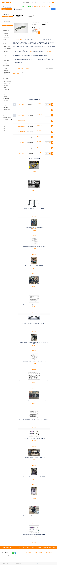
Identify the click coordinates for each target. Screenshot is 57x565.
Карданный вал (6, 30)
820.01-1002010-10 (21, 126)
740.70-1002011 (21, 148)
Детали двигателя (7, 18)
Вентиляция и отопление (6, 70)
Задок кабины (6, 63)
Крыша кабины (6, 65)
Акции (24, 2)
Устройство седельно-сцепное (7, 37)
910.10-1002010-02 (21, 115)
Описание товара (18, 39)
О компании (31, 2)
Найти (53, 9)
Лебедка (5, 55)
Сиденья (5, 68)
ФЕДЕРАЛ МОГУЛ (6, 98)
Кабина (5, 57)
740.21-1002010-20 (21, 131)
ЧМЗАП (5, 132)
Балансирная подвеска (6, 41)
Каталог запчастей (19, 2)
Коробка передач (6, 27)
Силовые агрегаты (6, 89)
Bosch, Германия (48, 552)
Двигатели (27, 555)
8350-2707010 (34, 477)
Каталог (4, 9)
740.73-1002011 (21, 153)
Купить (34, 178)
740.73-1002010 (22, 109)
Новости (45, 547)
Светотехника (6, 119)
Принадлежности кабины (7, 73)
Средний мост (6, 35)
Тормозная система (7, 46)
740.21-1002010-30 (21, 137)
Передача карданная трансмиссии (7, 83)
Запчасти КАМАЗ (6, 16)
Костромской (6, 100)
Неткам (53, 563)
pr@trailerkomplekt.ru (49, 51)
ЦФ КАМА (5, 96)
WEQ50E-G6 (35, 516)
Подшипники (6, 85)
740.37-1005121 (21, 104)
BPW (4, 130)
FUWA (5, 126)
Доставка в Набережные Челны (22, 68)
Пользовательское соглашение (8, 558)
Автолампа (6, 78)
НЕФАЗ (5, 105)
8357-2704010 (34, 228)
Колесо (5, 43)
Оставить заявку (37, 6)
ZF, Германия (6, 115)
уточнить (36, 29)
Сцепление (5, 25)
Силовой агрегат (6, 14)
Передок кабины (6, 60)
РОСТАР (5, 94)
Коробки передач (38, 552)
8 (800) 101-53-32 (34, 53)
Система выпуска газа (7, 22)
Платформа (6, 76)
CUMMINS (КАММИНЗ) (7, 117)
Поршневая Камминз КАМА (7, 110)
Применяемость (46, 39)
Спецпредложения (6, 107)
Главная (14, 13)
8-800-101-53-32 (45, 1)
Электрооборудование (7, 48)
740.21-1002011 (21, 142)
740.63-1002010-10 (21, 120)
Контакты (35, 2)
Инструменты (6, 51)
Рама (5, 39)
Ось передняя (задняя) (7, 81)
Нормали (5, 87)
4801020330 (35, 266)
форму (31, 51)
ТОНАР (5, 121)
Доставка (27, 2)
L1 (45, 555)
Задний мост (6, 33)
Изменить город (49, 68)
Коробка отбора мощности (6, 53)
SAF (4, 128)
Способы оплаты (29, 39)
